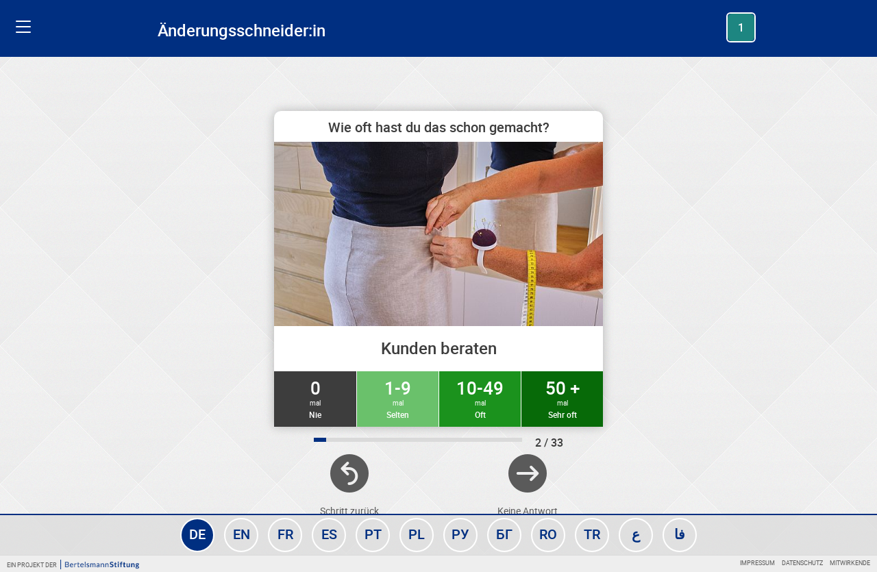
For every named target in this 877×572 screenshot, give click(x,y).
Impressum (757, 562)
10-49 (480, 398)
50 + (562, 398)
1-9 (398, 398)
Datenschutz (802, 562)
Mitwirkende (850, 562)
